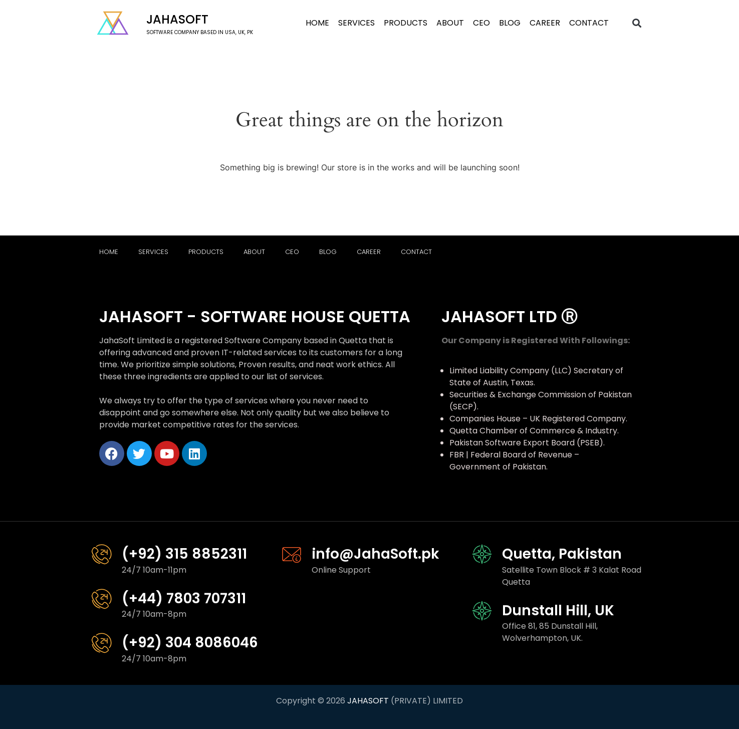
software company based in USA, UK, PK (199, 32)
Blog (510, 23)
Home (317, 23)
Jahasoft (177, 19)
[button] (636, 23)
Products (405, 23)
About (450, 23)
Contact (589, 23)
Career (545, 23)
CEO (481, 23)
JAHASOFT (368, 700)
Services (356, 23)
